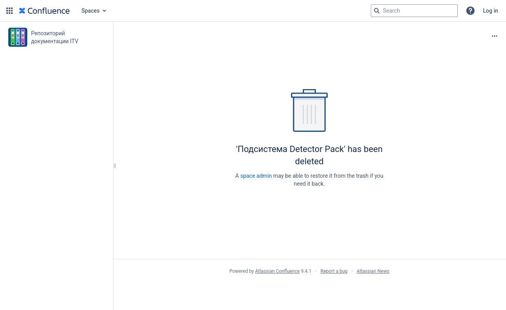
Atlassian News (373, 271)
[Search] (377, 11)
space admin (256, 176)
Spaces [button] (90, 11)
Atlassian (309, 288)
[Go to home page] (44, 10)
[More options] (494, 36)
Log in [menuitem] (490, 11)
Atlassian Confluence (277, 271)
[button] (9, 11)
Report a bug (334, 271)
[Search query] (414, 10)
